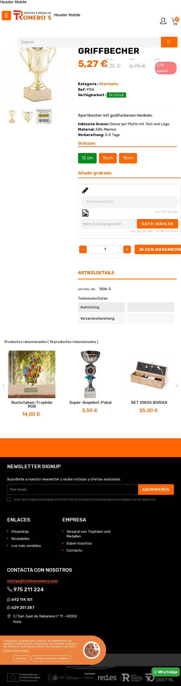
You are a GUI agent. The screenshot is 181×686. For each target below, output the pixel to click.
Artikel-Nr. (87, 289)
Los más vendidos (26, 546)
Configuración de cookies (51, 658)
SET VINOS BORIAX (149, 402)
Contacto (74, 550)
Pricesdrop (20, 531)
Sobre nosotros (79, 543)
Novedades (20, 539)
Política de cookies (16, 650)
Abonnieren (156, 489)
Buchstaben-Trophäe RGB (31, 404)
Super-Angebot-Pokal (90, 402)
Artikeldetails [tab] (96, 272)
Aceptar (21, 658)
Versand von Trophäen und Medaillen (88, 533)
